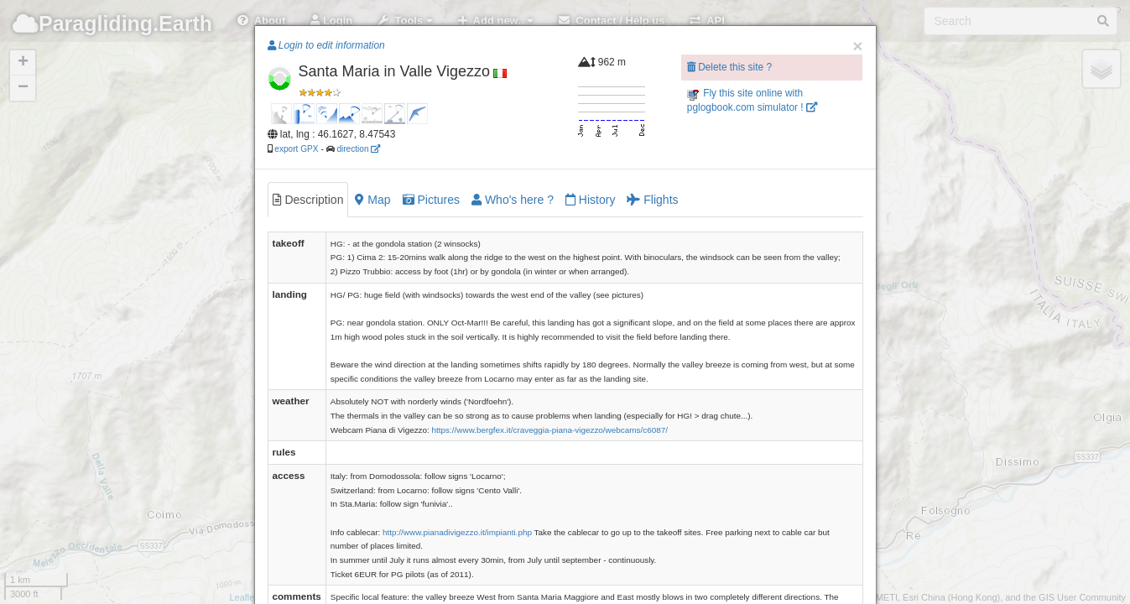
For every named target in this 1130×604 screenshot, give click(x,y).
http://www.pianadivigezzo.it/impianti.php (457, 532)
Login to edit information (326, 45)
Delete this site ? (729, 67)
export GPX (296, 149)
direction (358, 149)
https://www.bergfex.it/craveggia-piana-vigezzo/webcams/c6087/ (550, 430)
